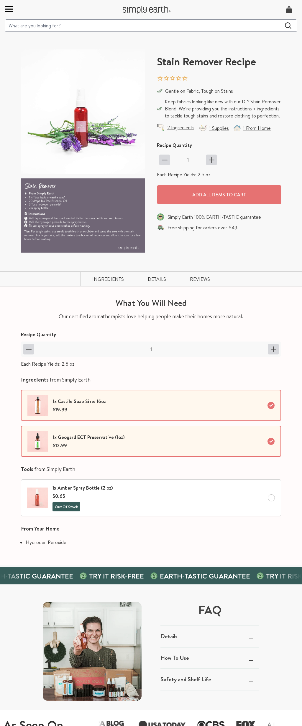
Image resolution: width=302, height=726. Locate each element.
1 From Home (257, 128)
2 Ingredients (180, 127)
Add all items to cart (219, 194)
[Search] (151, 25)
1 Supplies (219, 128)
